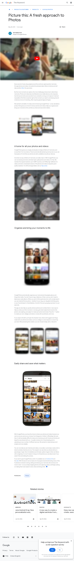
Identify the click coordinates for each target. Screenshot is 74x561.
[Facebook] (28, 537)
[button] (62, 27)
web (17, 461)
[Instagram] (14, 537)
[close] (69, 544)
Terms (11, 550)
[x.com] (18, 537)
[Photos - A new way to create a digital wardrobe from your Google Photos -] (49, 508)
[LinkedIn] (32, 537)
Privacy (5, 550)
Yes (50, 553)
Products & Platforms (21, 9)
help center (44, 165)
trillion (22, 88)
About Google (20, 550)
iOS (52, 459)
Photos (27, 475)
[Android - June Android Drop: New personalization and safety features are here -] (24, 508)
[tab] (28, 526)
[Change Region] (23, 556)
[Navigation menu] (2, 2)
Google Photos (47, 9)
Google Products (32, 550)
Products (35, 9)
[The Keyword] (9, 9)
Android (48, 459)
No (57, 553)
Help (5, 556)
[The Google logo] (6, 545)
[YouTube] (23, 537)
